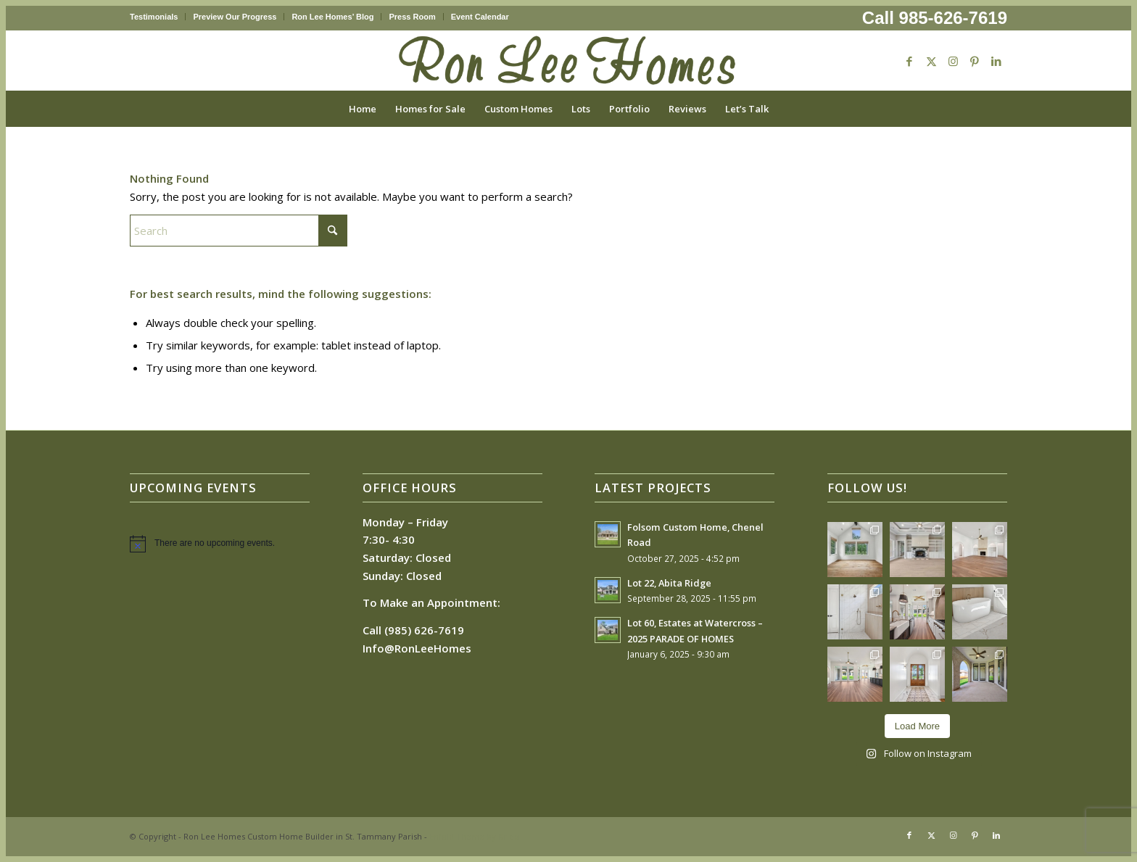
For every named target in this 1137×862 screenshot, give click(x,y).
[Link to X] (931, 61)
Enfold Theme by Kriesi (474, 836)
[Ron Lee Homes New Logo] (568, 61)
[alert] (220, 543)
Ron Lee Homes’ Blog (332, 16)
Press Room (412, 16)
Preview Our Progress (234, 16)
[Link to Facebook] (909, 61)
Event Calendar (480, 16)
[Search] (787, 109)
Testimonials (154, 16)
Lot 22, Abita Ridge (669, 582)
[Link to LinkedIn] (996, 61)
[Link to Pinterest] (974, 61)
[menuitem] (158, 16)
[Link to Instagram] (953, 61)
